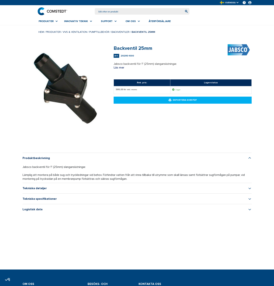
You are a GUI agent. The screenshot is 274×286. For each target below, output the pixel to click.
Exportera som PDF (182, 100)
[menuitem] (48, 22)
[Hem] (53, 11)
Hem (41, 32)
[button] (229, 2)
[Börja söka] (185, 11)
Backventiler (120, 32)
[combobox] (142, 11)
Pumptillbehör (99, 32)
